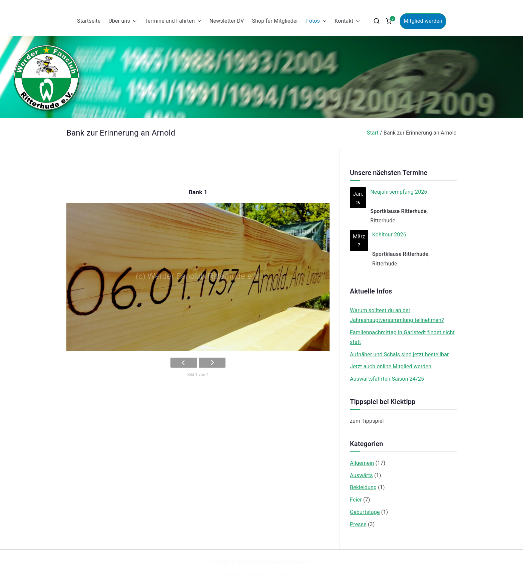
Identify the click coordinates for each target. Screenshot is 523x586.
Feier (356, 500)
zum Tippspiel (367, 421)
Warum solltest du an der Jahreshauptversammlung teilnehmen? (397, 315)
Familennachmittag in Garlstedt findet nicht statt (402, 337)
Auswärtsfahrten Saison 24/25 (387, 379)
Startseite (88, 21)
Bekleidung (363, 487)
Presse (358, 524)
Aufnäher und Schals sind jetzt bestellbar (399, 354)
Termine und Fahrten (173, 21)
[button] (133, 21)
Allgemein (362, 463)
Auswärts (361, 475)
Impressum (289, 573)
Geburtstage (365, 512)
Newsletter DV (226, 21)
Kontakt (347, 21)
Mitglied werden (423, 21)
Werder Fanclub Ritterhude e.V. (280, 562)
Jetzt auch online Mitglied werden (390, 366)
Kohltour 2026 (389, 234)
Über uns (122, 21)
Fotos (316, 21)
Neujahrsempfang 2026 (398, 192)
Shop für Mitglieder (275, 21)
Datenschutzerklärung (245, 573)
